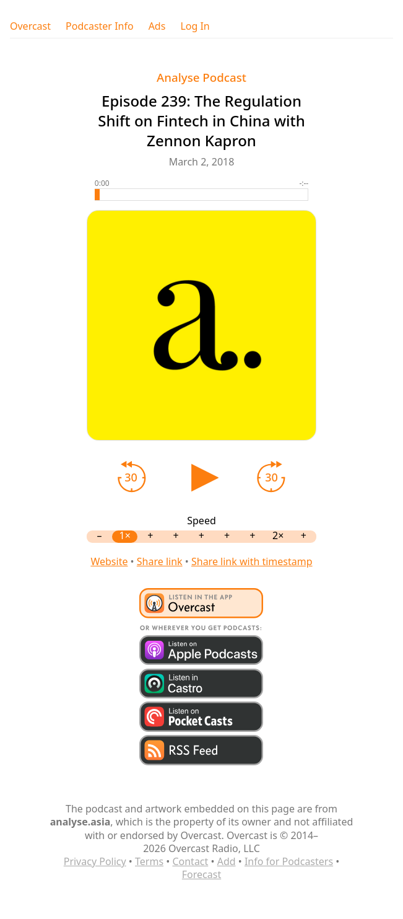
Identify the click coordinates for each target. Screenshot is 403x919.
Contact (190, 861)
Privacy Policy (95, 861)
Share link (160, 561)
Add (226, 861)
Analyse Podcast (201, 77)
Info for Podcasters (289, 861)
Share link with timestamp (252, 561)
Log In (194, 26)
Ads (157, 26)
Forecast (201, 874)
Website (109, 561)
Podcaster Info (100, 26)
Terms (149, 861)
